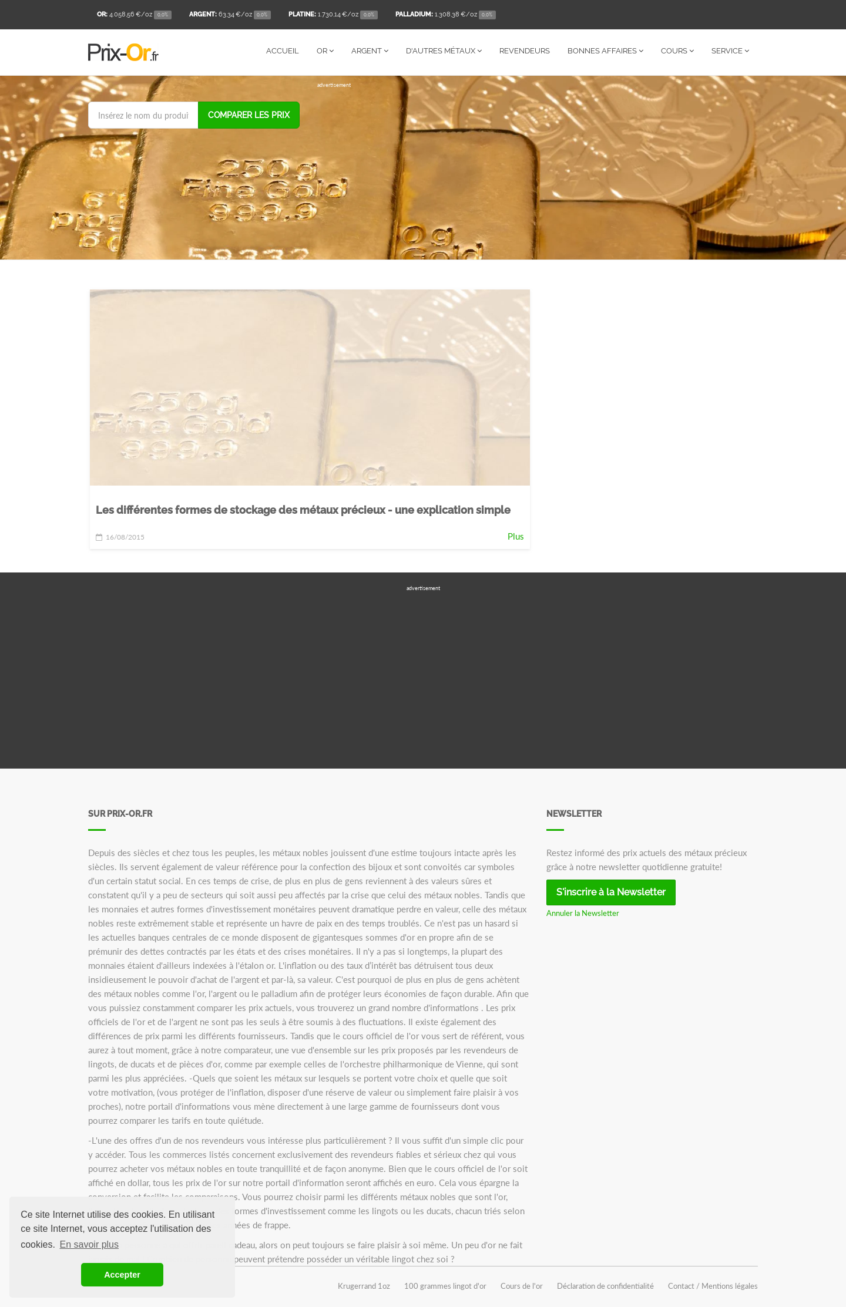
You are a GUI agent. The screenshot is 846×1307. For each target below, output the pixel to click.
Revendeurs (524, 50)
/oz (134, 15)
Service (730, 50)
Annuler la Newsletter (582, 913)
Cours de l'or (522, 1286)
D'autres (444, 50)
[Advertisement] (537, 171)
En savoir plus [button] (89, 1244)
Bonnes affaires (605, 50)
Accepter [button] (122, 1274)
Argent (369, 50)
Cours (677, 50)
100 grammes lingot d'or (445, 1286)
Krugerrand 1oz (364, 1286)
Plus (516, 536)
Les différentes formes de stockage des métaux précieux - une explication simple (303, 510)
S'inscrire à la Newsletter (611, 892)
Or (325, 50)
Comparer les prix (249, 115)
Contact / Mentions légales (713, 1286)
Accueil (282, 50)
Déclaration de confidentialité (605, 1286)
